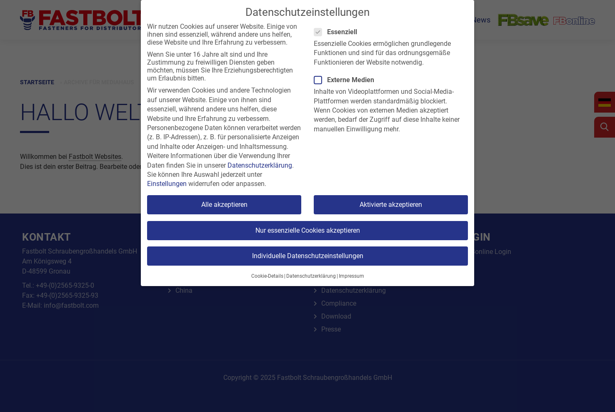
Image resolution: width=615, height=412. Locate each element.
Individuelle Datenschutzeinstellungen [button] (307, 256)
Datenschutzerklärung (260, 165)
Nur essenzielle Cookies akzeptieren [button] (307, 230)
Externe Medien (347, 80)
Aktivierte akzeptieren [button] (391, 205)
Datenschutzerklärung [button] (311, 276)
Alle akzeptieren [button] (224, 205)
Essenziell (338, 32)
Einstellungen (167, 184)
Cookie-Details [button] (267, 276)
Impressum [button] (351, 276)
